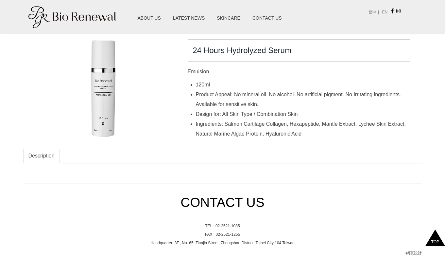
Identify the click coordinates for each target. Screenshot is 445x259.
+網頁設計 (413, 253)
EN (384, 12)
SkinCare (228, 18)
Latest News (189, 18)
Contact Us (267, 18)
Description (41, 155)
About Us (149, 18)
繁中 (372, 12)
